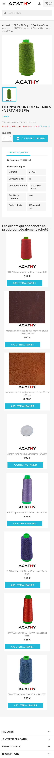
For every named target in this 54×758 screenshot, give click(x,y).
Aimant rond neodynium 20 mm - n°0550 (27, 453)
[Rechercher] (27, 13)
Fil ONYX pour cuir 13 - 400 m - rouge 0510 (27, 272)
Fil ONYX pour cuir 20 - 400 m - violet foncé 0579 (27, 572)
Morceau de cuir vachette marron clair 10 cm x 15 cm (27, 394)
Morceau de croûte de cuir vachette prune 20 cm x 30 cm (27, 332)
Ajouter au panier (30, 138)
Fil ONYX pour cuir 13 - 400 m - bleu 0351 (27, 694)
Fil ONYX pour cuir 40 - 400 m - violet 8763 (27, 512)
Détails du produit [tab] (18, 152)
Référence (12, 160)
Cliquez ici (44, 126)
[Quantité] (5, 138)
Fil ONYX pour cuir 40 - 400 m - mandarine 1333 (27, 634)
